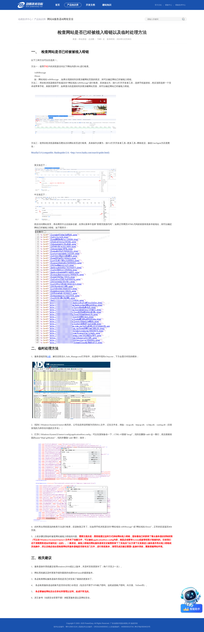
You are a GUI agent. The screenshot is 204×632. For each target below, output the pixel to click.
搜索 (184, 19)
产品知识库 (72, 5)
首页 (57, 5)
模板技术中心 (180, 5)
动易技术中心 (25, 19)
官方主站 (158, 5)
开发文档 (90, 5)
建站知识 (106, 5)
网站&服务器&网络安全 (60, 19)
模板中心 (168, 5)
